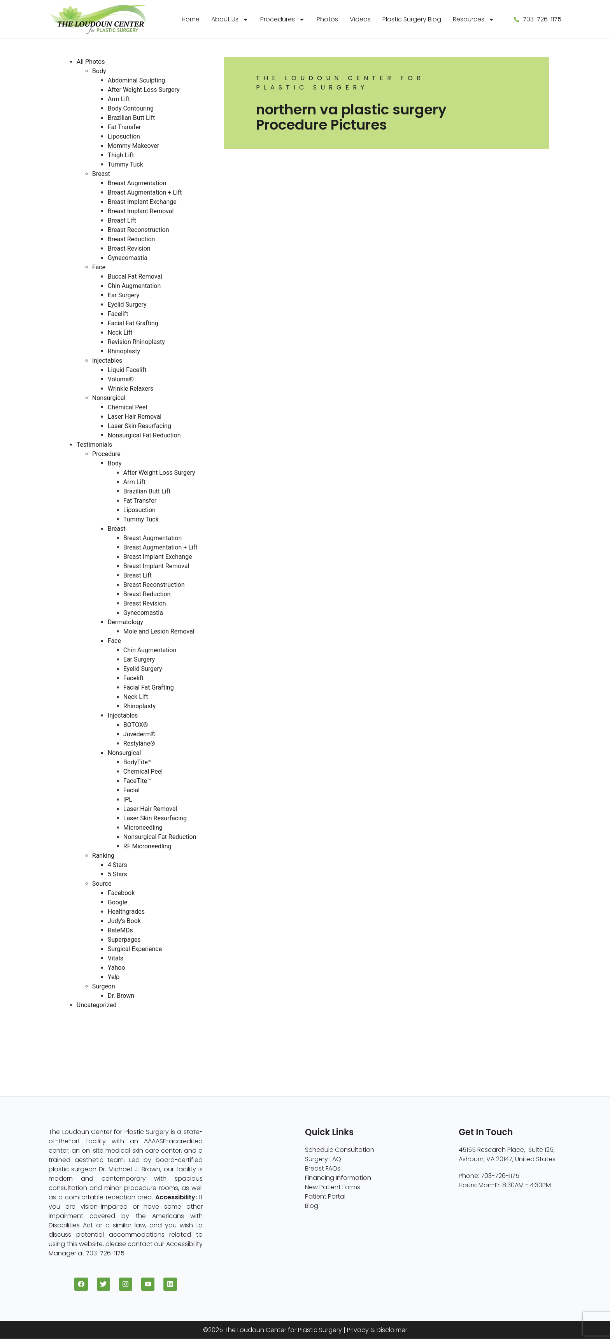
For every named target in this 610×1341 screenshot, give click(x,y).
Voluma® (121, 379)
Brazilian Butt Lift (131, 117)
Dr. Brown (121, 995)
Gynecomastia (127, 258)
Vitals (115, 958)
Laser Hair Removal (134, 416)
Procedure (106, 454)
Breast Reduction (131, 239)
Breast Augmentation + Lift (145, 192)
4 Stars (117, 865)
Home (191, 19)
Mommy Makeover (133, 145)
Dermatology (125, 622)
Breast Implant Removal (141, 211)
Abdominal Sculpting (136, 80)
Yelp (113, 977)
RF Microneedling (147, 846)
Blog (311, 1205)
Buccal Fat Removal (135, 276)
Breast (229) (79, 1023)
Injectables (107, 360)
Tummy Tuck (125, 164)
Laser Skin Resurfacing (139, 426)
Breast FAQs (322, 1168)
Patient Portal (325, 1196)
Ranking (103, 855)
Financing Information (338, 1177)
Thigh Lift (121, 155)
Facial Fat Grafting (133, 323)
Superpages (124, 939)
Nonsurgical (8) (84, 1051)
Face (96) (75, 1042)
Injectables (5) (83, 1061)
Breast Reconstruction (138, 229)
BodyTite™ (137, 762)
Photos (327, 19)
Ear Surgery (123, 295)
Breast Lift (122, 220)
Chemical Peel (127, 407)
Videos (360, 19)
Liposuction (124, 136)
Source (102, 883)
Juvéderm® (139, 734)
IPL (127, 799)
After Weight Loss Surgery (144, 89)
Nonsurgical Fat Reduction (144, 435)
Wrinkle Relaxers (131, 388)
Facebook (121, 893)
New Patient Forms (332, 1187)
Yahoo (116, 967)
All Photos (91, 61)
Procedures (282, 19)
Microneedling (143, 827)
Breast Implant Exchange (142, 201)
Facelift (118, 314)
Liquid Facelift (127, 370)
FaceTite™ (137, 781)
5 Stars (117, 874)
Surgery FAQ (323, 1159)
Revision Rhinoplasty (136, 342)
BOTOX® (135, 724)
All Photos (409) (85, 1014)
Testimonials (94, 444)
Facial (131, 790)
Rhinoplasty (124, 351)
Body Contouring (131, 108)
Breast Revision (129, 248)
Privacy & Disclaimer (377, 1332)
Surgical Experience (135, 949)
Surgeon (103, 986)
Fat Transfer (124, 127)
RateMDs (120, 930)
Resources (473, 19)
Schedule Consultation (339, 1149)
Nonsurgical (109, 398)
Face (98, 267)
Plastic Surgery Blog (411, 19)
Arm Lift (119, 99)
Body (99, 71)
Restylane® (139, 743)
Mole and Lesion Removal (159, 631)
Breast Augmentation (137, 183)
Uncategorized (97, 1005)
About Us (230, 19)
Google (118, 902)
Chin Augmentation (134, 286)
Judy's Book (124, 921)
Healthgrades (126, 911)
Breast (101, 173)
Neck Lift (120, 332)
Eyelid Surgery (127, 304)
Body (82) (76, 1033)
